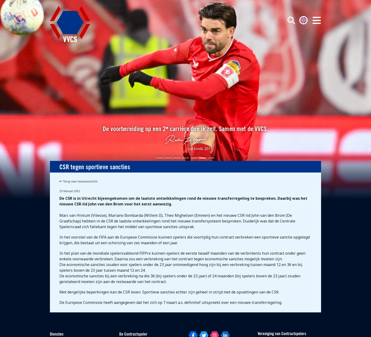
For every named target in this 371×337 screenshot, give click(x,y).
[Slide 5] (194, 158)
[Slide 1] (159, 158)
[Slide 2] (168, 158)
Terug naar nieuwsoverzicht (78, 181)
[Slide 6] (202, 158)
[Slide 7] (211, 158)
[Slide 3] (177, 158)
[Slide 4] (185, 158)
